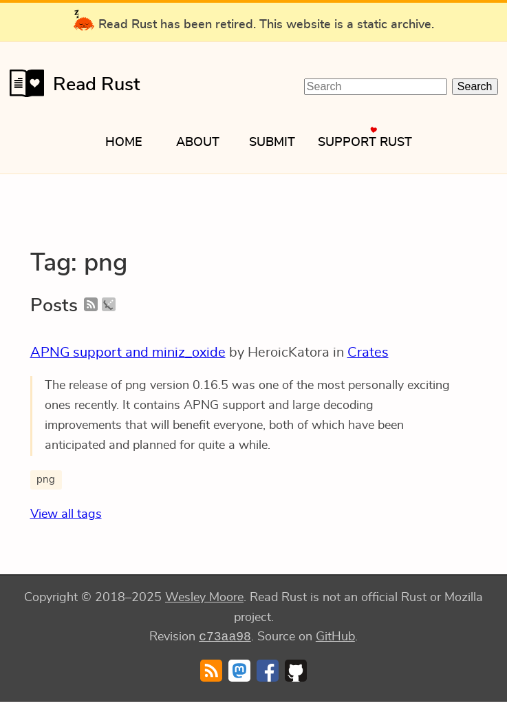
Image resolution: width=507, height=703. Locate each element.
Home (123, 142)
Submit (272, 142)
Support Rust (365, 142)
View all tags (66, 514)
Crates (368, 352)
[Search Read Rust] (375, 86)
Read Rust (70, 83)
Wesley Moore (204, 597)
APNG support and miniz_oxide (128, 352)
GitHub (335, 638)
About (197, 142)
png (45, 479)
